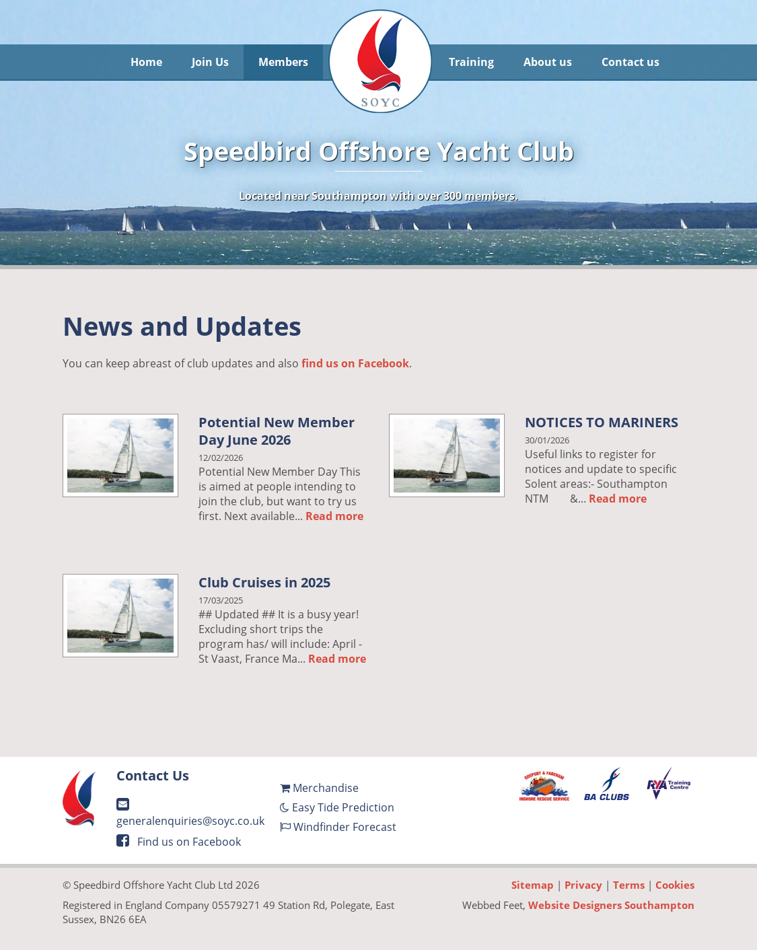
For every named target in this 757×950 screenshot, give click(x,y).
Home (146, 61)
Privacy (583, 884)
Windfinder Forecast (338, 826)
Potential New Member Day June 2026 (277, 431)
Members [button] (283, 61)
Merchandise (319, 787)
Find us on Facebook (178, 841)
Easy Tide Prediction (337, 807)
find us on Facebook (355, 363)
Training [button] (471, 61)
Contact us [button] (630, 61)
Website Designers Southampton (611, 905)
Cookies (674, 884)
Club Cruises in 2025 (264, 582)
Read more (334, 516)
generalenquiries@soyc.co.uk (190, 813)
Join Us (210, 61)
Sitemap (532, 884)
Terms (629, 884)
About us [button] (548, 61)
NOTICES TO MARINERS (601, 422)
